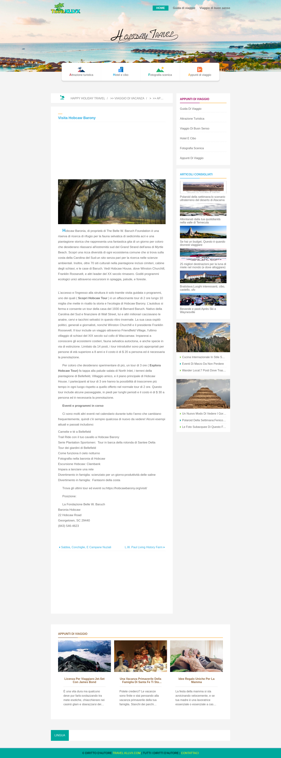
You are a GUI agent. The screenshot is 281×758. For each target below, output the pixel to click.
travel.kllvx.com (127, 753)
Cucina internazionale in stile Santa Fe (204, 357)
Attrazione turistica (192, 118)
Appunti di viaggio (191, 158)
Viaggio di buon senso (215, 8)
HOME (160, 8)
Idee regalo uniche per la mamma (196, 680)
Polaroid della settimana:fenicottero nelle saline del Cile (204, 420)
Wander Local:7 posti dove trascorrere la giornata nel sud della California (204, 370)
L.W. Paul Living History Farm (144, 547)
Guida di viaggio (184, 8)
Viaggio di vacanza (129, 98)
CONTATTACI (190, 753)
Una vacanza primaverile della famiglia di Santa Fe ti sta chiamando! (140, 680)
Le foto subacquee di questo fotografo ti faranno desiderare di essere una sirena (204, 426)
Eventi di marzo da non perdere (203, 363)
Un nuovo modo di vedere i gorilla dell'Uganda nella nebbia (204, 413)
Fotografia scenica (192, 148)
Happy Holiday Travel (88, 98)
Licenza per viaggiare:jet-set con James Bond (85, 680)
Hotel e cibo (188, 138)
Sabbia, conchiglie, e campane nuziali (86, 547)
